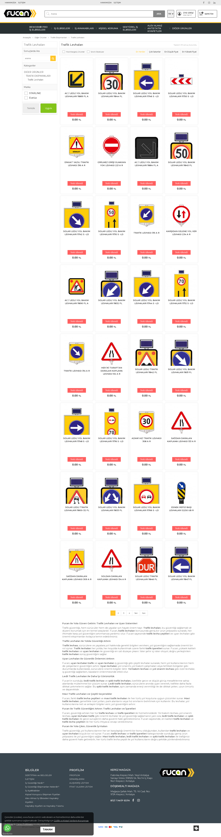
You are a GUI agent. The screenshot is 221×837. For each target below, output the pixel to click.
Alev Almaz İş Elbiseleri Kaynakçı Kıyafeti (41, 800)
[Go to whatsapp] (7, 828)
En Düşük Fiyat (171, 52)
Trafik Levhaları (35, 79)
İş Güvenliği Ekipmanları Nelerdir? (42, 786)
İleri (136, 613)
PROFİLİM (74, 775)
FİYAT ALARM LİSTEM (81, 786)
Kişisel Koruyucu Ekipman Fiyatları (42, 794)
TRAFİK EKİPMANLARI (38, 76)
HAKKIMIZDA (10, 3)
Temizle (31, 108)
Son (143, 613)
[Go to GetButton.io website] (7, 834)
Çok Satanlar (155, 52)
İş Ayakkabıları (32, 790)
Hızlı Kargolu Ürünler (75, 52)
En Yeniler (140, 52)
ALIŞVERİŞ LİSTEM (79, 783)
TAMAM (48, 829)
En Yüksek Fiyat (189, 52)
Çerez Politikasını (24, 824)
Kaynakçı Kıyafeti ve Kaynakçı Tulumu (44, 806)
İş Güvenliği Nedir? (34, 783)
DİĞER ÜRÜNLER (33, 72)
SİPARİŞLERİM (76, 779)
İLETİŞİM (21, 3)
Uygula (48, 108)
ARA (159, 14)
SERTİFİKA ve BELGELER (38, 775)
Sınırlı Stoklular (97, 52)
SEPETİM (206, 14)
